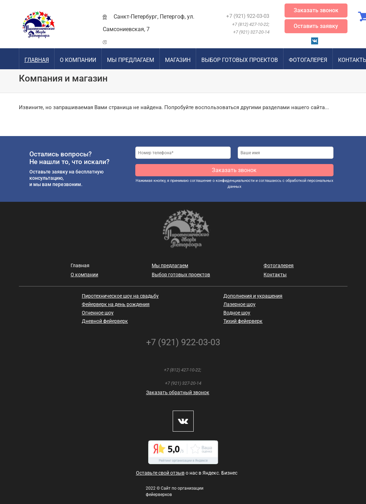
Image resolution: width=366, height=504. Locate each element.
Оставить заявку (316, 26)
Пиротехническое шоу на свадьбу (120, 296)
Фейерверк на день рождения (116, 304)
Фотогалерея (308, 60)
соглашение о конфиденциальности (222, 180)
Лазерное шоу (239, 304)
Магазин (178, 60)
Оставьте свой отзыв (160, 473)
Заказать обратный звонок (177, 392)
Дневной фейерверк (105, 321)
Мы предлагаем (130, 60)
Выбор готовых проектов (239, 60)
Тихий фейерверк (243, 321)
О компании (78, 60)
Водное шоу (236, 312)
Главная (36, 60)
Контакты (275, 274)
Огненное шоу (98, 312)
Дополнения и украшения (252, 296)
